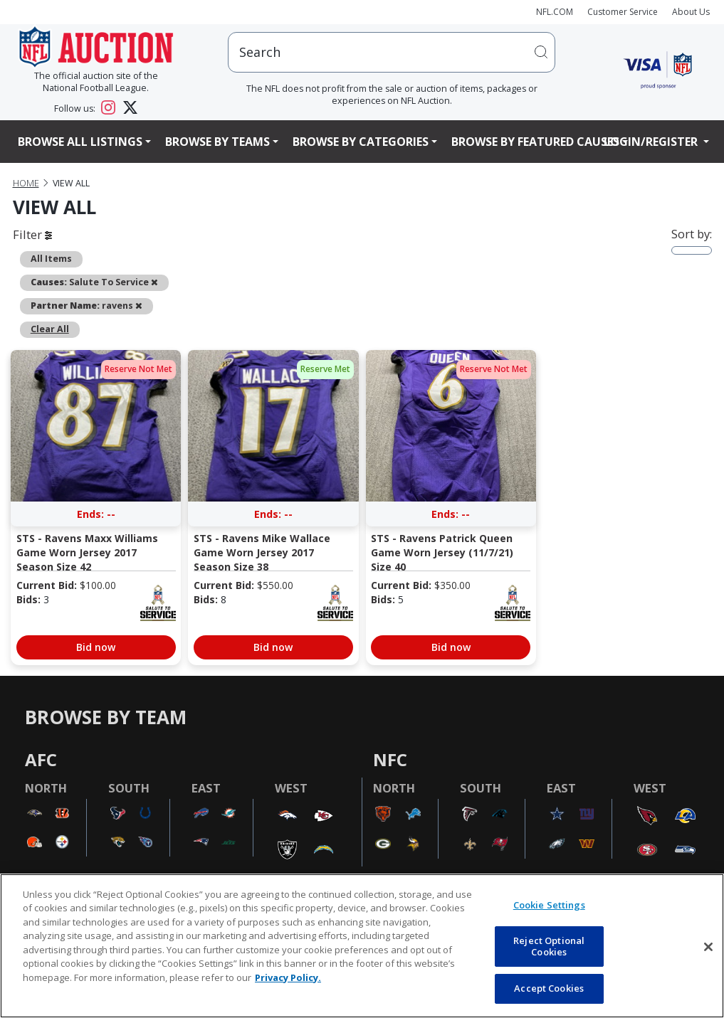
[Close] (708, 947)
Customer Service (622, 12)
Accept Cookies (549, 988)
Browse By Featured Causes (535, 141)
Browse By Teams (217, 141)
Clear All (50, 329)
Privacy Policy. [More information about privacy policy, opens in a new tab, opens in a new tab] (288, 977)
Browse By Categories (361, 141)
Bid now (95, 647)
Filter (32, 234)
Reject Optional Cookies (548, 946)
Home (26, 183)
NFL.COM (554, 12)
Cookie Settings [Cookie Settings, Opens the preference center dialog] (549, 904)
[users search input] (391, 52)
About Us (691, 12)
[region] (362, 946)
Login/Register (652, 141)
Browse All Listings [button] (80, 141)
